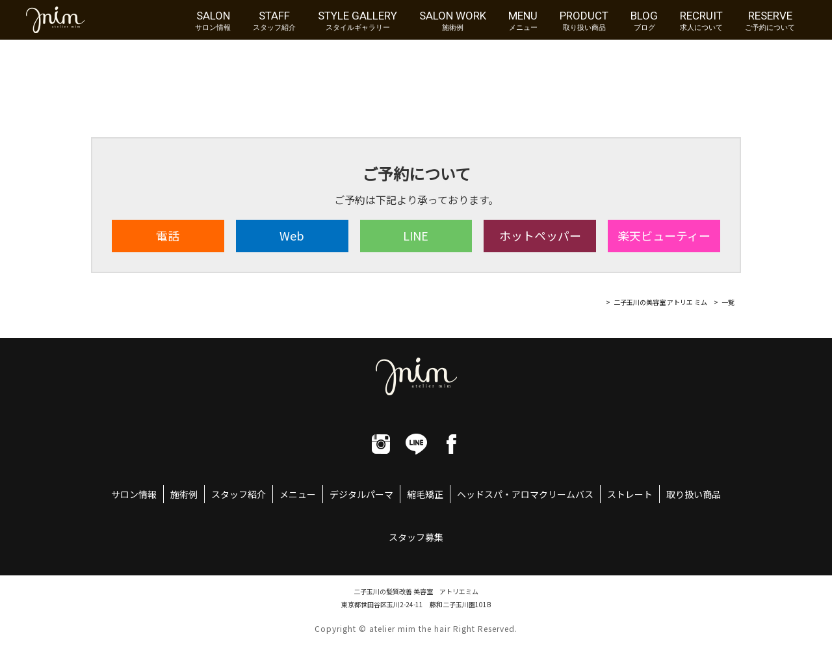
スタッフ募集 (416, 537)
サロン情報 (134, 494)
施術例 (184, 494)
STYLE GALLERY (357, 20)
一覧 (728, 302)
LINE (415, 235)
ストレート (630, 494)
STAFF (274, 20)
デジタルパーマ (361, 494)
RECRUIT (701, 20)
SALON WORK (452, 20)
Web (292, 235)
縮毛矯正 (425, 494)
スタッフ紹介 (238, 494)
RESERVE (770, 20)
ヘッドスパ (479, 494)
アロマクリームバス (552, 494)
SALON (213, 20)
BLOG (644, 20)
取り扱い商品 (693, 494)
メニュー (298, 494)
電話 (167, 235)
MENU (523, 20)
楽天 (664, 235)
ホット (540, 235)
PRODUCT (584, 20)
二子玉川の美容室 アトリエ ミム (660, 302)
